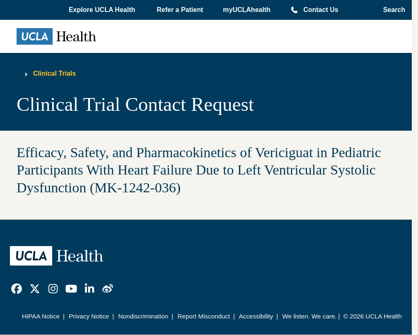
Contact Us (320, 9)
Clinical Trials (54, 73)
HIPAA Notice (41, 316)
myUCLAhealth (247, 9)
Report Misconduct (203, 316)
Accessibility (256, 316)
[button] (103, 10)
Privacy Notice (89, 316)
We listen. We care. (309, 316)
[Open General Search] (391, 10)
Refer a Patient (180, 9)
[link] (16, 288)
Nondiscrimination (143, 316)
